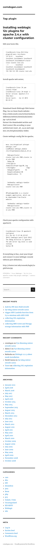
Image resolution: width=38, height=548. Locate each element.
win (6, 511)
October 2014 (10, 402)
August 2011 (9, 427)
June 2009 (9, 450)
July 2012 (8, 419)
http (15, 275)
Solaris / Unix (10, 500)
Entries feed (10, 530)
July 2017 (8, 393)
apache (5, 275)
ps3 (6, 497)
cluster (11, 275)
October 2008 (10, 461)
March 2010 (9, 438)
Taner (7, 366)
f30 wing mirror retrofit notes (17, 310)
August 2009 (10, 444)
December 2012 (11, 416)
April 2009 (9, 455)
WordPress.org (11, 536)
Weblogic (19, 273)
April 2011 (9, 430)
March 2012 (9, 424)
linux (13, 273)
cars (6, 477)
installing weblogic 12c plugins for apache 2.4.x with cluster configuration (18, 33)
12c (25, 273)
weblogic (25, 275)
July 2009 (9, 447)
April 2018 (9, 388)
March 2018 (9, 391)
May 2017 (8, 396)
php (6, 494)
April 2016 (9, 399)
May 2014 (9, 405)
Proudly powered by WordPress (25, 544)
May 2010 (9, 433)
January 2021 (10, 385)
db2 (6, 480)
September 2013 (11, 407)
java (6, 489)
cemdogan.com (12, 7)
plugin (19, 275)
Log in (7, 528)
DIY (6, 483)
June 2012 (9, 421)
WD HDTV (9, 505)
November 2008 (11, 458)
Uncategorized (11, 503)
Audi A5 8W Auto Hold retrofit (17, 307)
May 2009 (9, 452)
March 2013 (9, 413)
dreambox (9, 486)
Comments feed (11, 533)
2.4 (27, 273)
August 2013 (10, 410)
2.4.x (30, 273)
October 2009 (10, 441)
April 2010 (9, 436)
